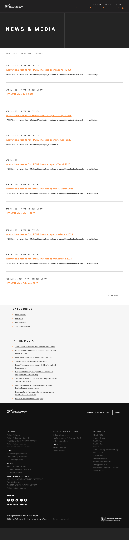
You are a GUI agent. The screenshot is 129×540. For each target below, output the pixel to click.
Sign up (117, 412)
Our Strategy (98, 441)
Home (8, 53)
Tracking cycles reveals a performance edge (31, 361)
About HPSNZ (99, 432)
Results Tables (20, 322)
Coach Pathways (59, 451)
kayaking (39, 53)
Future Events (98, 456)
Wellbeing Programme (61, 435)
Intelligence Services (14, 472)
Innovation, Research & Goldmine (19, 469)
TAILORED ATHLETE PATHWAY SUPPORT (22, 441)
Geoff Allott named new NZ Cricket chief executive (33, 357)
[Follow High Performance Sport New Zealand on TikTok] (16, 500)
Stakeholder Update (22, 326)
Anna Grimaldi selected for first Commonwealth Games (35, 347)
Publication (19, 319)
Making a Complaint (60, 441)
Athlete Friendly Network (102, 462)
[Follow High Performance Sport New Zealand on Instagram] (8, 500)
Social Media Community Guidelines (106, 468)
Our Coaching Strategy (15, 460)
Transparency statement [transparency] (61, 519)
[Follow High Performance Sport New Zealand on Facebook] (12, 500)
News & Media (98, 453)
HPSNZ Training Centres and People (106, 450)
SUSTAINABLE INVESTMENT (18, 476)
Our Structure (98, 444)
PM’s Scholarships (13, 482)
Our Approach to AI (100, 465)
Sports (10, 463)
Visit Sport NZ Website (17, 505)
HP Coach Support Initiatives (17, 454)
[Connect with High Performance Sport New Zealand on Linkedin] (21, 500)
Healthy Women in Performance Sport (67, 438)
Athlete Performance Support (18, 438)
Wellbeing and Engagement (65, 432)
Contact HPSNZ (99, 470)
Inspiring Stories (22, 53)
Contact (10, 496)
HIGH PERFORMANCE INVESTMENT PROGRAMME (25, 479)
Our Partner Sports (100, 459)
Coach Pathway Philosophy (17, 457)
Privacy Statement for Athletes (18, 447)
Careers (96, 447)
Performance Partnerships (16, 466)
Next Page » (114, 296)
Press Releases (20, 315)
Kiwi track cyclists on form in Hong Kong (29, 399)
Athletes (11, 432)
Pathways (57, 445)
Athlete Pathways (13, 435)
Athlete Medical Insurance (16, 444)
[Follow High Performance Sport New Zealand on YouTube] (25, 500)
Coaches (11, 450)
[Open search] (123, 8)
